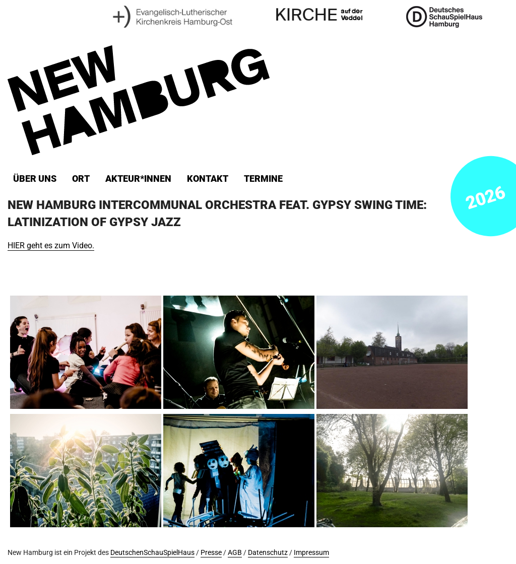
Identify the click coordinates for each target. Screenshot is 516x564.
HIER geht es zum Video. (51, 245)
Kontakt (207, 179)
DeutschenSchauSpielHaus (152, 552)
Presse (211, 552)
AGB (235, 552)
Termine (263, 179)
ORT (81, 179)
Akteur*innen (138, 179)
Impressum (311, 552)
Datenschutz (268, 552)
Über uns (34, 179)
